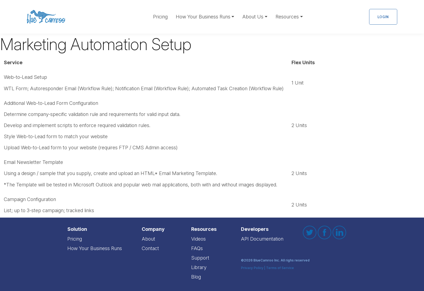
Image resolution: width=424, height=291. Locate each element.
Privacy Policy (252, 268)
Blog (196, 277)
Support (200, 258)
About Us (252, 17)
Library (199, 267)
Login (383, 17)
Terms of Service (280, 268)
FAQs (197, 248)
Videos (198, 239)
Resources (287, 17)
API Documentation (262, 239)
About (148, 239)
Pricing (160, 17)
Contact (150, 248)
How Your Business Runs (203, 17)
